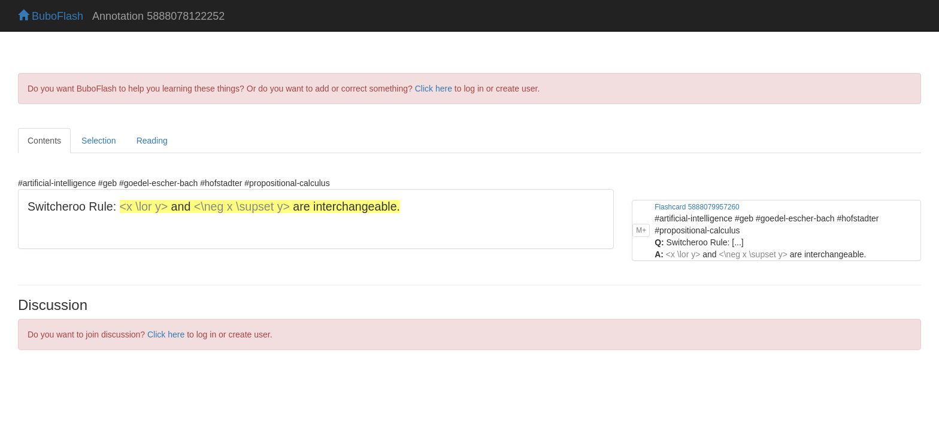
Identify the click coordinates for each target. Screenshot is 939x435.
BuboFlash (50, 16)
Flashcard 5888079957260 (697, 184)
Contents (44, 140)
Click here (433, 88)
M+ (641, 207)
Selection (98, 140)
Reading (152, 140)
